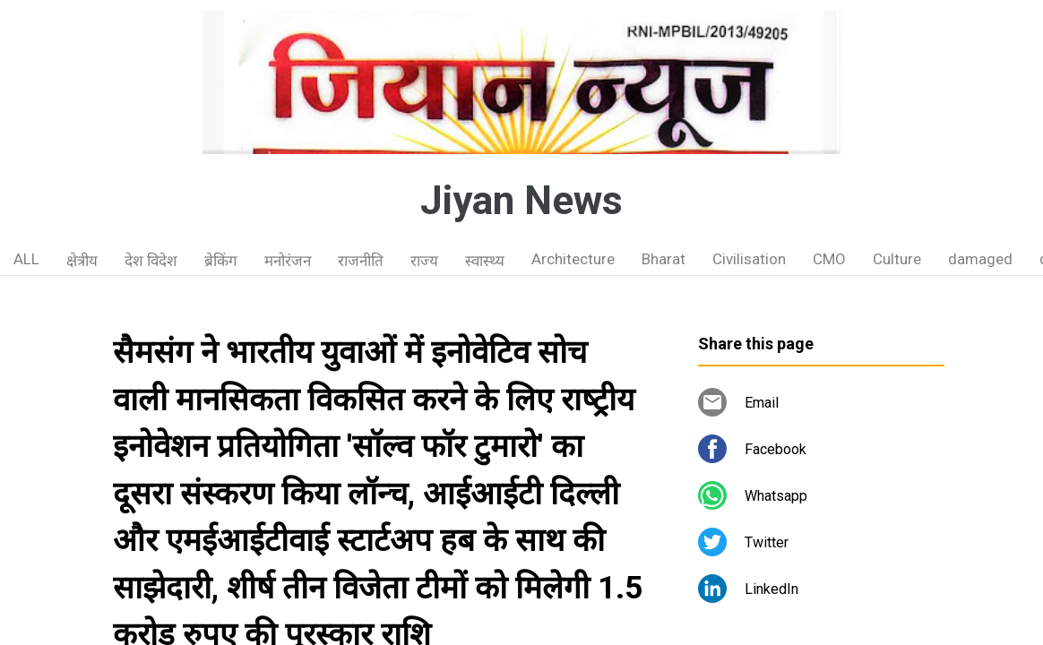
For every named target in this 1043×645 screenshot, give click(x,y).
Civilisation (749, 259)
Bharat (663, 259)
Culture (897, 259)
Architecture (573, 259)
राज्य (424, 261)
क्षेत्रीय (82, 261)
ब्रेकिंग (220, 261)
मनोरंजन (287, 261)
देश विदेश (151, 261)
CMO (829, 259)
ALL (26, 259)
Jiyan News (521, 200)
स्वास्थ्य (484, 261)
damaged (980, 259)
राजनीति (361, 261)
